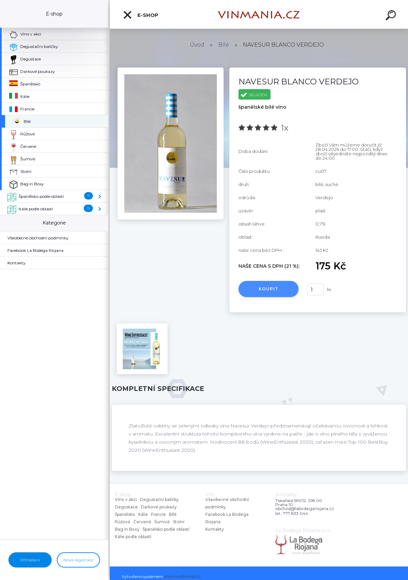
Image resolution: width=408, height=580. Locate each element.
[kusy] (315, 289)
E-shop (140, 15)
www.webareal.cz (182, 576)
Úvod (197, 45)
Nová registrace (78, 559)
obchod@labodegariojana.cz (304, 509)
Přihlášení (30, 559)
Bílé (223, 45)
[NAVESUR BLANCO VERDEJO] (171, 70)
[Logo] (259, 14)
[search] (392, 16)
